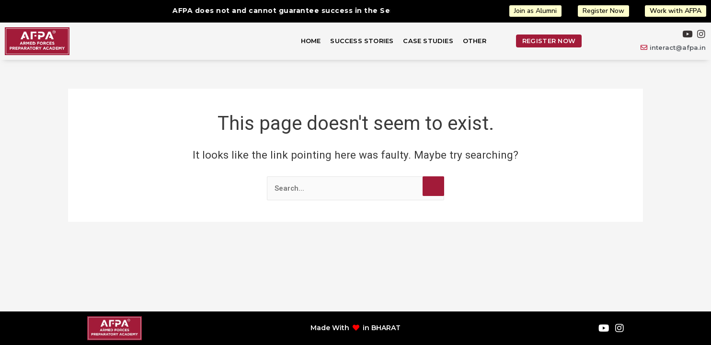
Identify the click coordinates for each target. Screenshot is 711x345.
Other (474, 41)
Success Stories (361, 41)
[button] (477, 41)
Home (311, 41)
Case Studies (428, 41)
